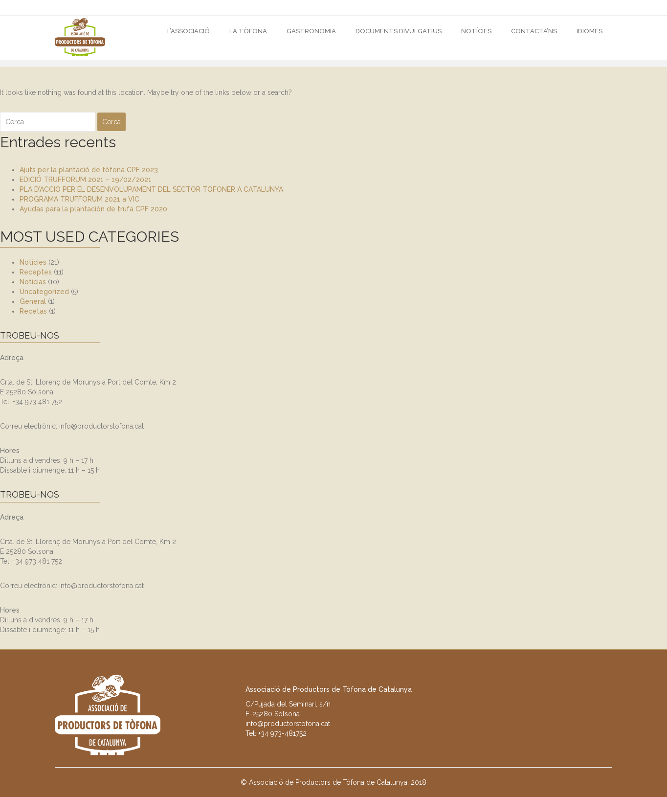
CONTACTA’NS (534, 31)
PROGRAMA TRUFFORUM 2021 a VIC (79, 199)
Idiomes (589, 31)
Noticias (33, 282)
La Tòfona (248, 31)
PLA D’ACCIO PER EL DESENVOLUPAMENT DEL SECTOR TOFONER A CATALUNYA (151, 189)
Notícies (476, 31)
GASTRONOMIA (311, 31)
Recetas (33, 311)
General (33, 301)
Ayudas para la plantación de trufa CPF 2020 (93, 209)
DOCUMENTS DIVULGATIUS (399, 31)
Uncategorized (44, 292)
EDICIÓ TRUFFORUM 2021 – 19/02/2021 (86, 179)
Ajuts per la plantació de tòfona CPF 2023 (89, 170)
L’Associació (188, 31)
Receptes (36, 272)
